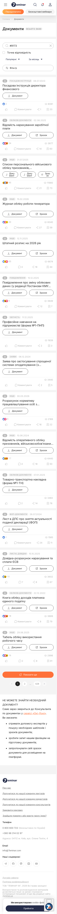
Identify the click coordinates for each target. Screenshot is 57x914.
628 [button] (37, 684)
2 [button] (24, 684)
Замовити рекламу (12, 810)
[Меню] (5, 5)
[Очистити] (50, 45)
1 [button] (17, 684)
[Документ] (15, 96)
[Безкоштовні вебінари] (40, 11)
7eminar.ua (7, 896)
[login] (50, 4)
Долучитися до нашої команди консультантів (26, 804)
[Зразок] (41, 135)
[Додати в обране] (49, 109)
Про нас (6, 788)
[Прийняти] (28, 908)
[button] (44, 683)
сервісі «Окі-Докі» (34, 713)
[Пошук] (35, 5)
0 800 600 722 (23, 828)
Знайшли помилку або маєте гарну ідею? (24, 816)
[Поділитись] (39, 109)
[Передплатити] (13, 11)
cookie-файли (39, 902)
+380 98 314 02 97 (12, 833)
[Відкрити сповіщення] (42, 5)
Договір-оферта (10, 878)
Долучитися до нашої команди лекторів (23, 793)
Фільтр (11, 68)
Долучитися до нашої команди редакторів (24, 799)
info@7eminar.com (11, 850)
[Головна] (6, 19)
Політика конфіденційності (15, 882)
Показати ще (28, 674)
